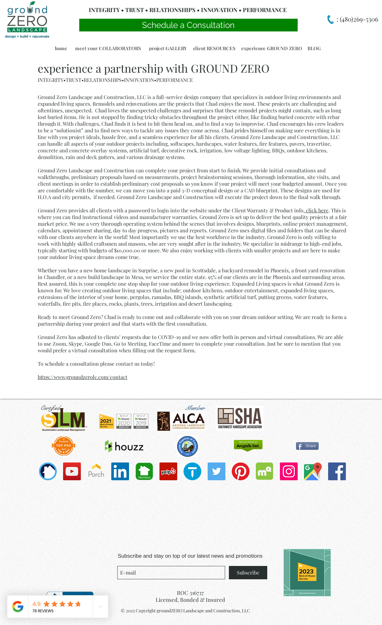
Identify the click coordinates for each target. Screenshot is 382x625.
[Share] (307, 446)
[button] (61, 48)
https (43, 377)
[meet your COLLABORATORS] (108, 48)
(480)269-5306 (358, 19)
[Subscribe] (248, 572)
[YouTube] (72, 471)
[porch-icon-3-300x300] (96, 471)
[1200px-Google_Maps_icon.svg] (313, 471)
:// (51, 377)
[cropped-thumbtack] (192, 471)
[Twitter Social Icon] (216, 471)
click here (316, 210)
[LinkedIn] (120, 471)
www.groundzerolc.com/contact (90, 377)
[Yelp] (168, 471)
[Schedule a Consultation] (188, 25)
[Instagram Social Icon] (289, 471)
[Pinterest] (240, 471)
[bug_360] (48, 471)
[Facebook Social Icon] (337, 471)
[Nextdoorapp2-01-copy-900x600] (144, 471)
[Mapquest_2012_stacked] (265, 471)
